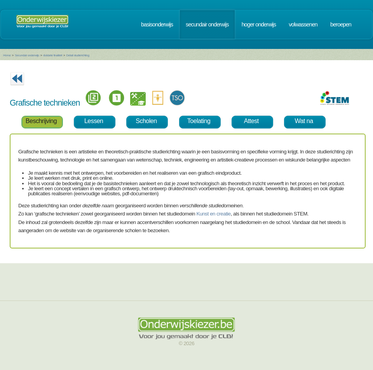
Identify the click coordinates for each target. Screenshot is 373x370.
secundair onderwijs (207, 24)
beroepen (340, 24)
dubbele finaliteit (52, 55)
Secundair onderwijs (27, 55)
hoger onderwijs (259, 24)
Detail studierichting (77, 55)
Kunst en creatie (213, 214)
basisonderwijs (157, 24)
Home (6, 55)
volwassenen (303, 24)
